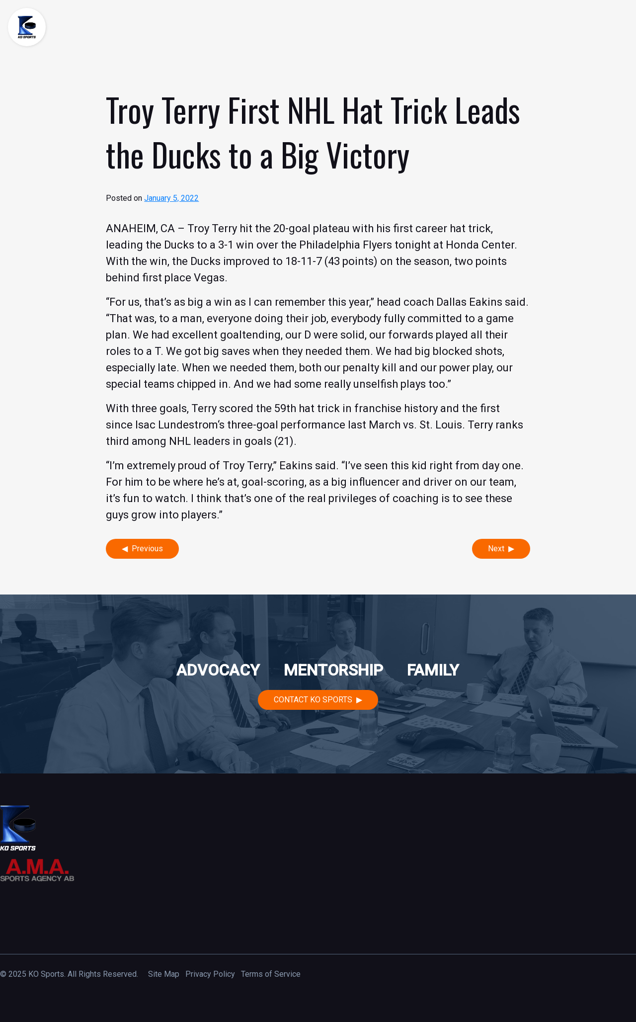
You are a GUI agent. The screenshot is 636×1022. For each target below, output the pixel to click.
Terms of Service (271, 974)
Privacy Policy (210, 974)
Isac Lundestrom (176, 425)
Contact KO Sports (313, 699)
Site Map (163, 974)
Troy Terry (212, 228)
